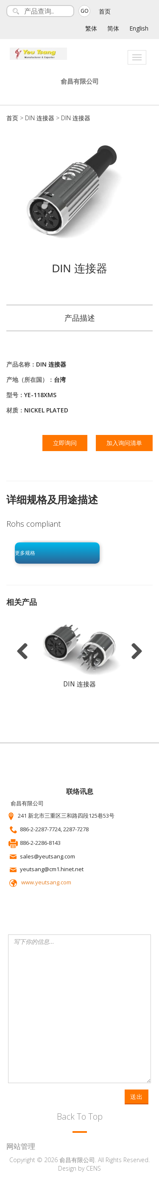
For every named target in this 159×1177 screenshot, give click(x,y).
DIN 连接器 (39, 118)
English (138, 28)
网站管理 (20, 1146)
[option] (79, 656)
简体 (113, 28)
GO (85, 10)
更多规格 (25, 553)
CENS (93, 1168)
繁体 (91, 28)
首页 (105, 11)
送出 (136, 1096)
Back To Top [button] (80, 1116)
